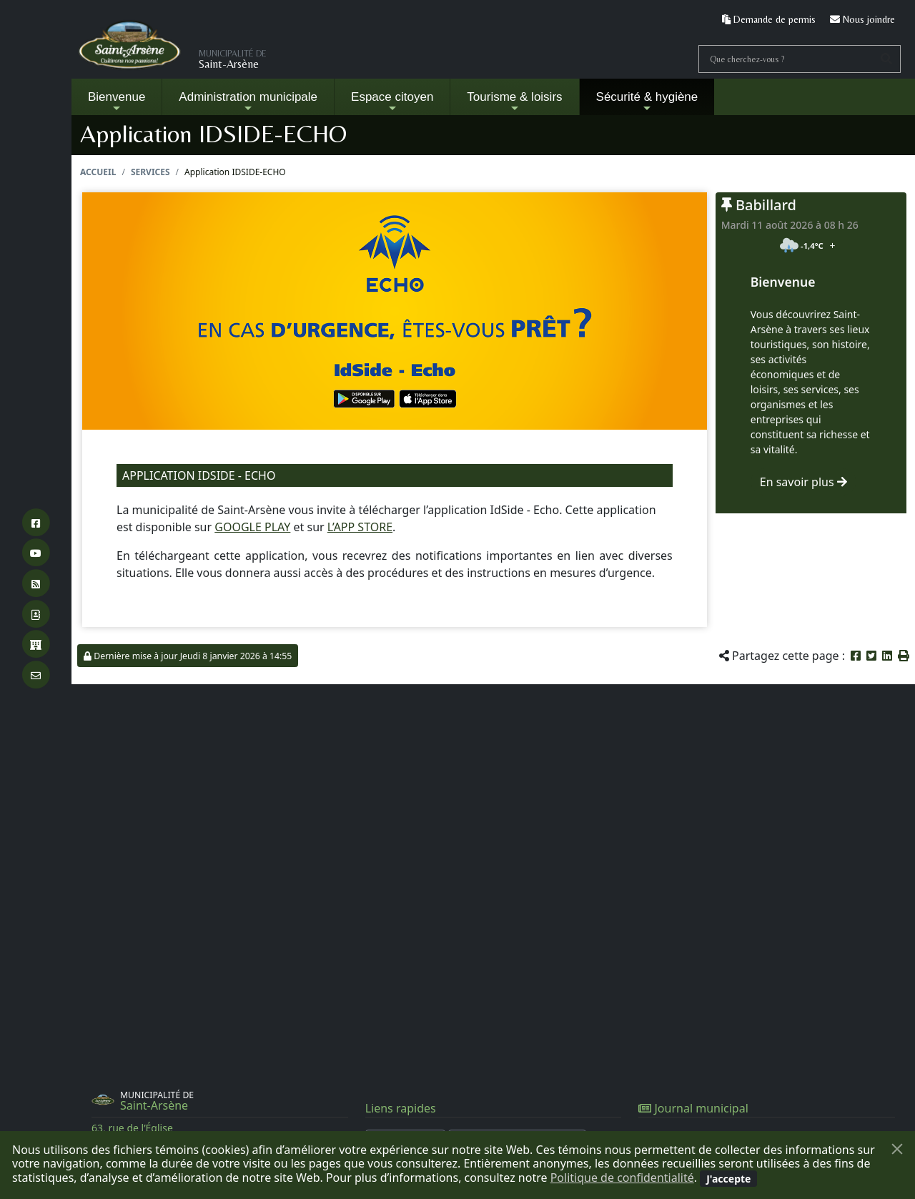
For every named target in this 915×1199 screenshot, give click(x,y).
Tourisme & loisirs (514, 102)
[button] (903, 655)
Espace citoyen (392, 102)
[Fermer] (897, 1149)
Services (150, 172)
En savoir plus (803, 482)
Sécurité (647, 102)
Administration (248, 102)
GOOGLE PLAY (252, 527)
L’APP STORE (359, 527)
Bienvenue (116, 102)
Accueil (98, 172)
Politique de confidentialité (622, 1177)
